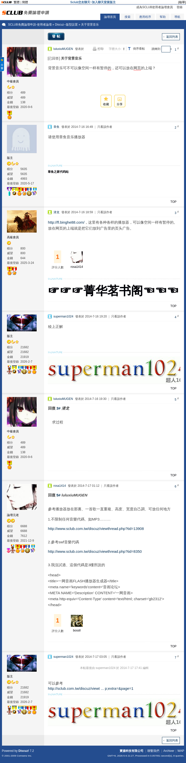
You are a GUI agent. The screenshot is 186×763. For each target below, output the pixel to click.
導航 (177, 17)
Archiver (168, 751)
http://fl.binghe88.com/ (66, 222)
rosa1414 (77, 267)
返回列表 (172, 36)
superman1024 (63, 316)
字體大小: (115, 49)
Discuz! (23, 751)
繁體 (17, 2)
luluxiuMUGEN (63, 49)
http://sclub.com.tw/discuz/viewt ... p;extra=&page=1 (90, 688)
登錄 (180, 7)
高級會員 (13, 237)
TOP (173, 202)
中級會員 (13, 81)
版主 (10, 158)
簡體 (25, 2)
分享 (120, 104)
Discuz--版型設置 (66, 24)
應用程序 (145, 17)
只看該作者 (104, 127)
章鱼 (56, 127)
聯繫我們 (153, 751)
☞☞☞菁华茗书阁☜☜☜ (113, 290)
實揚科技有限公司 (131, 751)
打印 (101, 49)
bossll (77, 630)
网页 (137, 68)
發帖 (56, 36)
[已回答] (54, 58)
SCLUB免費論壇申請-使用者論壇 (30, 24)
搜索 (128, 17)
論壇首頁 (110, 17)
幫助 (163, 17)
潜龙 (56, 212)
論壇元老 (13, 515)
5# (58, 495)
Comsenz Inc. (24, 755)
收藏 (106, 104)
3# (58, 408)
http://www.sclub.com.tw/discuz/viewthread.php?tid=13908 (96, 528)
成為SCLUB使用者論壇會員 (154, 7)
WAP (181, 751)
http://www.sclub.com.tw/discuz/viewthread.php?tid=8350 (95, 551)
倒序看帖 (139, 48)
